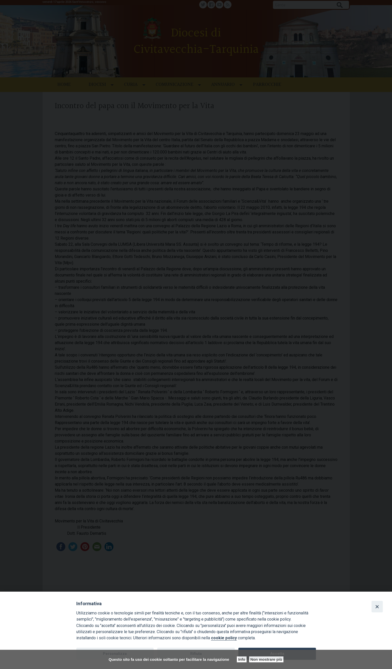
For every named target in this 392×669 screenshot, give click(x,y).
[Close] (377, 606)
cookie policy (224, 637)
